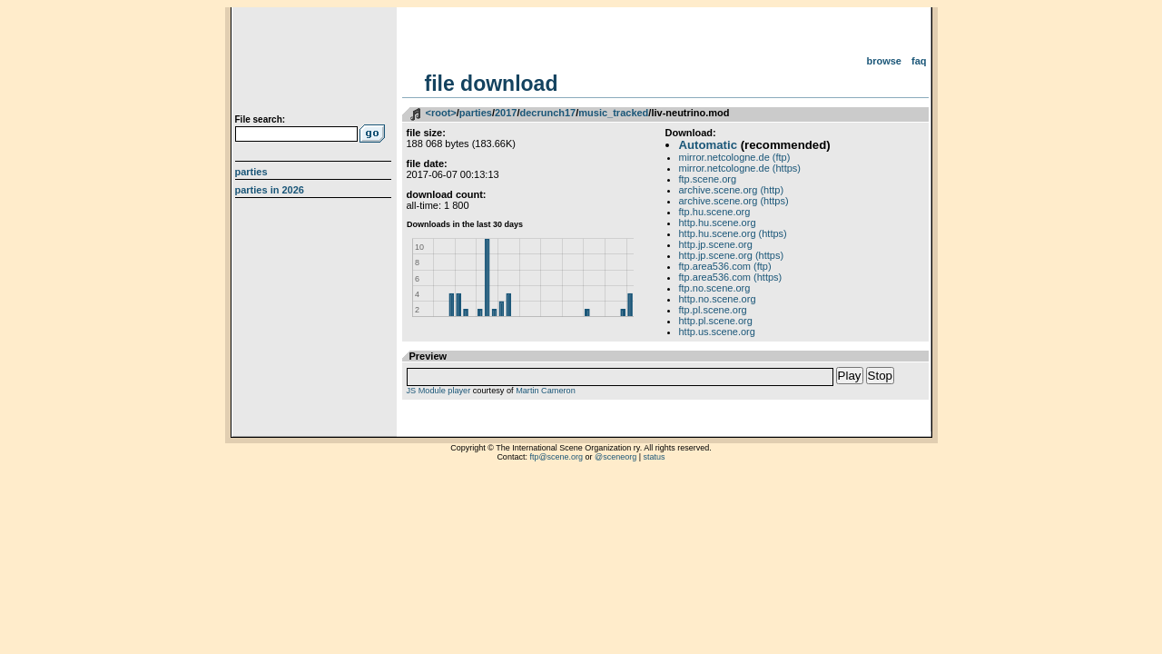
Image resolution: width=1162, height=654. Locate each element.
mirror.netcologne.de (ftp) (735, 157)
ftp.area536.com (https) (731, 277)
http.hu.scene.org (717, 222)
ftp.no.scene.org (715, 287)
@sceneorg (615, 456)
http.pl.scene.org (716, 320)
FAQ (919, 60)
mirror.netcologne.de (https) (740, 168)
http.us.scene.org (717, 331)
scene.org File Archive (315, 64)
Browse (883, 60)
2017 (506, 112)
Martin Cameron (546, 390)
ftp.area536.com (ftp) (725, 266)
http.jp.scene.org (716, 244)
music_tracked (613, 112)
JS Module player (439, 390)
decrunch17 (547, 112)
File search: (260, 119)
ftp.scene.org (708, 178)
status (654, 456)
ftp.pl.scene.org (713, 309)
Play (850, 375)
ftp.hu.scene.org (715, 211)
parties (475, 112)
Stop (880, 375)
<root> (441, 112)
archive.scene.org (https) (734, 200)
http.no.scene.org (717, 298)
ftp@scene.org (556, 456)
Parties (251, 171)
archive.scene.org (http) (731, 189)
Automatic (708, 145)
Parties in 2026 (269, 189)
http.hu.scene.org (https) (733, 233)
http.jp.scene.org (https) (731, 255)
